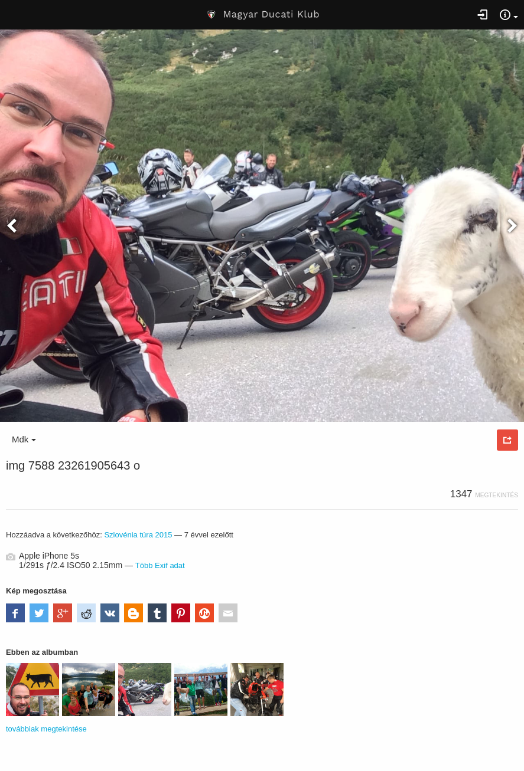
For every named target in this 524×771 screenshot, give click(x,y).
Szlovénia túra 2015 (138, 534)
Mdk (24, 439)
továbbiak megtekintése (46, 728)
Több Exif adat (160, 565)
